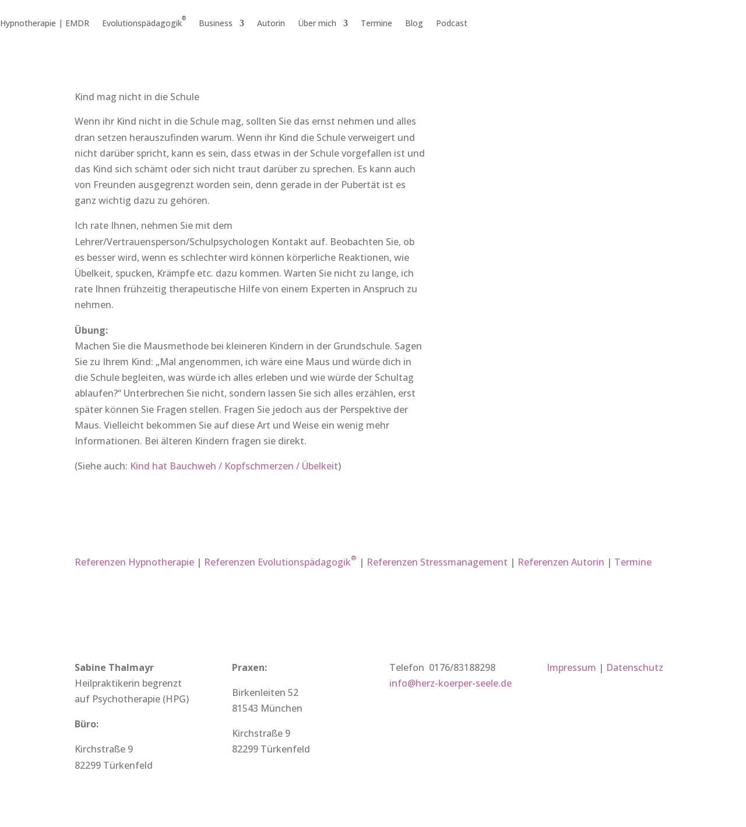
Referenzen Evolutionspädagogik (280, 562)
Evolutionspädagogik (144, 24)
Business (216, 24)
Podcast (451, 24)
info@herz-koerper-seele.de (450, 683)
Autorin (271, 24)
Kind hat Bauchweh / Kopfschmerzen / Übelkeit (234, 466)
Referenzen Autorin (561, 562)
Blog (414, 24)
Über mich (317, 24)
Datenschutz (634, 667)
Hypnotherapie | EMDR (44, 24)
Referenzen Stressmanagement (437, 562)
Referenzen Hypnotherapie (134, 562)
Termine (376, 24)
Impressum (571, 667)
